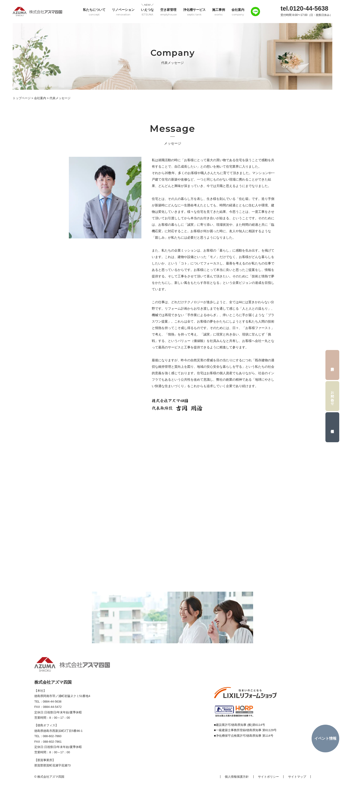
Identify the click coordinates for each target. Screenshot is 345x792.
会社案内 (237, 12)
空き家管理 (168, 12)
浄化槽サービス (194, 12)
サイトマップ (297, 776)
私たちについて (94, 12)
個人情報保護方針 (237, 776)
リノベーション (123, 12)
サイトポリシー (268, 776)
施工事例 (218, 12)
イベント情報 (325, 738)
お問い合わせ (332, 396)
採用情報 (332, 427)
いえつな (147, 12)
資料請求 (332, 365)
